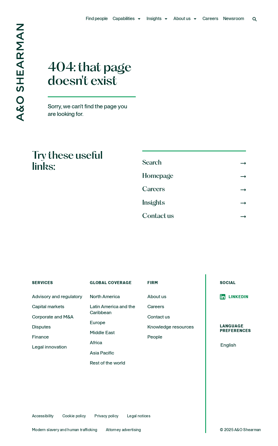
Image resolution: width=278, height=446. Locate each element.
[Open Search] (255, 18)
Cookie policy (74, 416)
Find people (97, 19)
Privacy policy (106, 416)
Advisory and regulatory (57, 297)
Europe (97, 323)
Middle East (102, 333)
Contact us (158, 317)
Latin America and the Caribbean (112, 310)
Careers (210, 19)
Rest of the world (107, 363)
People (154, 337)
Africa (96, 343)
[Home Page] (20, 120)
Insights (154, 19)
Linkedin (238, 297)
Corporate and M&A (53, 317)
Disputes (41, 327)
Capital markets (48, 307)
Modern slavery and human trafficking (64, 430)
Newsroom (233, 19)
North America (105, 297)
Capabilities (124, 19)
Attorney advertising (123, 430)
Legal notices (138, 416)
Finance (40, 337)
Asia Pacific (102, 353)
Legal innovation (49, 347)
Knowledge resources (170, 327)
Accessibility (43, 416)
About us (182, 19)
